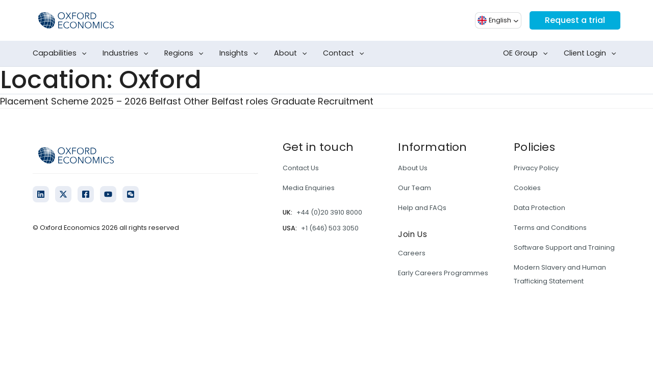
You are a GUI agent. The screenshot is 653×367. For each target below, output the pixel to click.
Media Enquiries (309, 188)
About (292, 53)
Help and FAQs (422, 207)
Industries (128, 53)
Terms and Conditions (550, 227)
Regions (186, 53)
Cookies (527, 188)
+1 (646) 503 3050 (330, 228)
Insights (240, 53)
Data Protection (539, 207)
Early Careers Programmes (443, 273)
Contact (345, 53)
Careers (411, 253)
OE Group (527, 53)
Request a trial (575, 20)
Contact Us (301, 168)
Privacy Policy (536, 168)
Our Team (414, 188)
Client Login (592, 53)
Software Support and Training (564, 247)
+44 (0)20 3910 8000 (329, 212)
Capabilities (62, 53)
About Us (413, 168)
